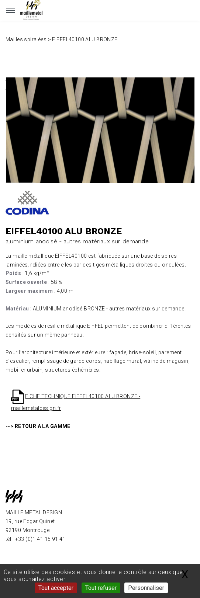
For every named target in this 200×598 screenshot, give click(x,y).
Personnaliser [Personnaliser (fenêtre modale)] (146, 587)
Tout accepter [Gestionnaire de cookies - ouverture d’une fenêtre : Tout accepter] (55, 587)
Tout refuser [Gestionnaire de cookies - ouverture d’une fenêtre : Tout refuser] (101, 587)
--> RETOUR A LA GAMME (38, 426)
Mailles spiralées (26, 39)
